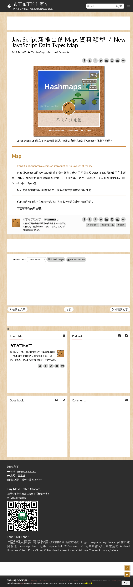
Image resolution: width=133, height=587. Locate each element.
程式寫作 (91, 546)
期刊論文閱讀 (70, 542)
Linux (35, 546)
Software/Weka (108, 550)
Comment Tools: (19, 259)
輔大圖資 (24, 541)
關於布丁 (92, 225)
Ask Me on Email (78, 259)
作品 (124, 542)
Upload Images (56, 259)
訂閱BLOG (108, 225)
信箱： (21, 471)
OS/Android (51, 550)
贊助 (120, 225)
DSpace (52, 546)
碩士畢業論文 (109, 546)
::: (8, 14)
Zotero (23, 550)
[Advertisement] (68, 23)
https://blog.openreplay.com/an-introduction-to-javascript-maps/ (54, 165)
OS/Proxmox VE (74, 546)
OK (125, 583)
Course (93, 550)
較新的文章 (17, 309)
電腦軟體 (40, 541)
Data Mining (35, 550)
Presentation (68, 550)
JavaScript (40, 52)
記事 (43, 546)
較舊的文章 (120, 309)
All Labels (23, 537)
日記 (11, 541)
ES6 (32, 52)
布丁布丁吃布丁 (32, 219)
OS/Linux (82, 550)
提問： (16, 475)
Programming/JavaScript (105, 542)
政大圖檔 (55, 542)
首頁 (68, 309)
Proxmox (12, 550)
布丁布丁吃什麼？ (30, 4)
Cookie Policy (88, 583)
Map (49, 52)
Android (125, 546)
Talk (60, 546)
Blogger (84, 542)
